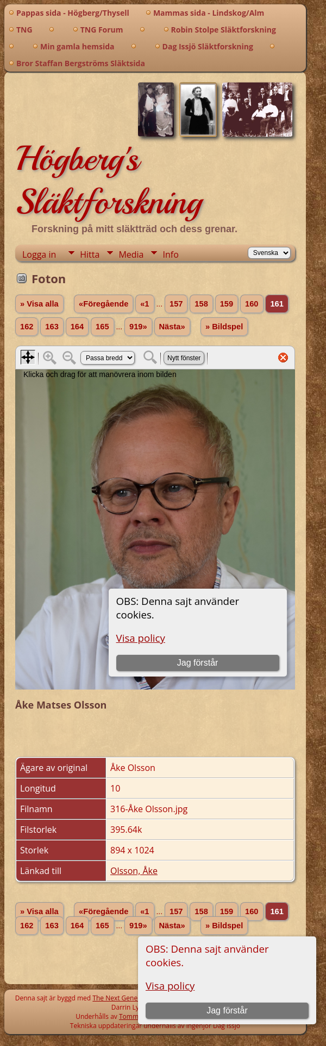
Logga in (39, 254)
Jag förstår (227, 1010)
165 (102, 326)
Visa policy (170, 985)
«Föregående (103, 303)
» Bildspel (224, 326)
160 (251, 303)
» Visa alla (39, 303)
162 (26, 326)
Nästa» (172, 326)
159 (226, 303)
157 (176, 303)
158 (201, 303)
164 (77, 326)
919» (138, 326)
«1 (144, 303)
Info (170, 254)
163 (51, 326)
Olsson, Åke (134, 871)
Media (130, 254)
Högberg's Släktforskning (108, 180)
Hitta (89, 254)
